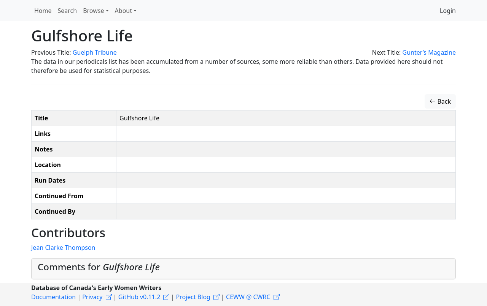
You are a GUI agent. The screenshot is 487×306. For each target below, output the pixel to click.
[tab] (243, 269)
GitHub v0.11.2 (139, 297)
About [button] (123, 10)
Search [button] (67, 10)
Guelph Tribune (95, 52)
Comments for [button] (99, 266)
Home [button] (43, 10)
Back (440, 101)
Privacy (92, 297)
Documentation (53, 297)
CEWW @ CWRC (248, 297)
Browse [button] (93, 10)
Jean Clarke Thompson (63, 247)
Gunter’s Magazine (429, 52)
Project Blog (193, 297)
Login (448, 10)
